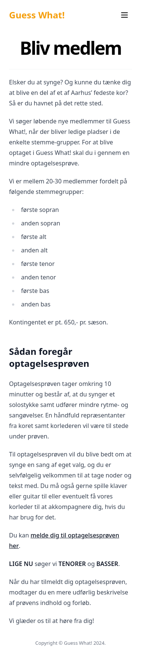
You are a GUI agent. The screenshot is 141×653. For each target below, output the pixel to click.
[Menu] (124, 15)
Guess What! (37, 15)
